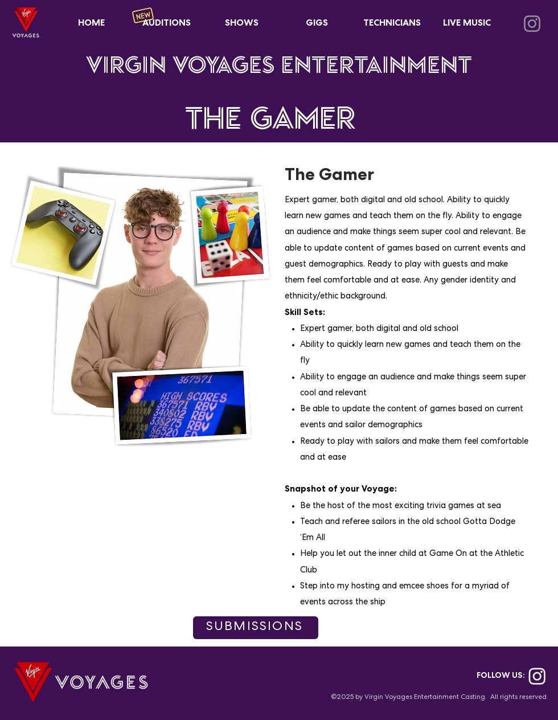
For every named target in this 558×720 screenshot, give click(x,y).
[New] (143, 15)
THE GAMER (270, 117)
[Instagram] (532, 24)
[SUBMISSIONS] (255, 627)
